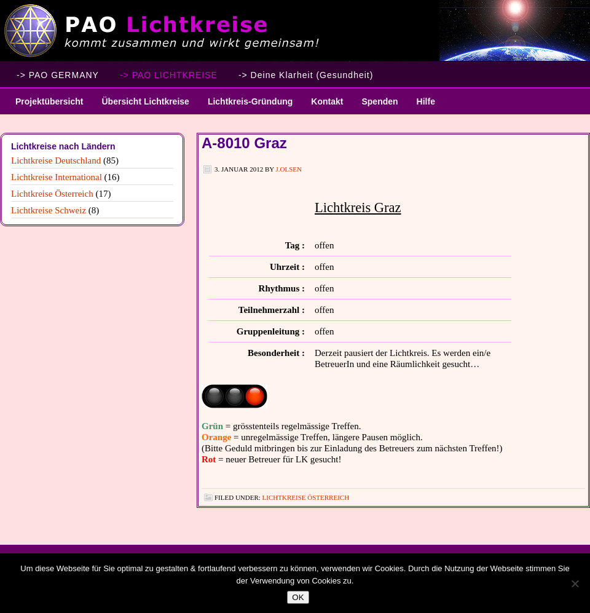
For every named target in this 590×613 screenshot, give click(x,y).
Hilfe (426, 101)
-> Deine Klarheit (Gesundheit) (306, 75)
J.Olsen (289, 169)
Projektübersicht (44, 105)
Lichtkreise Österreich (305, 497)
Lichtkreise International (56, 177)
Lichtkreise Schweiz (48, 210)
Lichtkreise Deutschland (56, 160)
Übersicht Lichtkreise (140, 105)
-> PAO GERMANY (58, 75)
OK (298, 597)
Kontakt (327, 101)
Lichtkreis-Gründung (246, 105)
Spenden (379, 101)
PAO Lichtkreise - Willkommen (295, 30)
